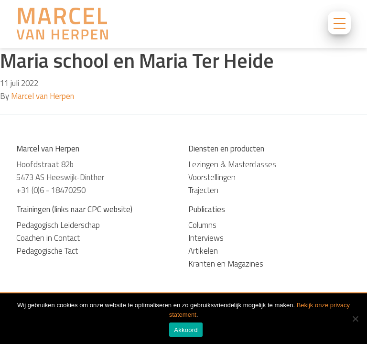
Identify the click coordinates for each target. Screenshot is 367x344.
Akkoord (185, 329)
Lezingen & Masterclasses (232, 164)
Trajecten (203, 190)
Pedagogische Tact (47, 251)
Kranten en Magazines (225, 264)
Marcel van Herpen (42, 96)
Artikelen (203, 251)
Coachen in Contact (48, 238)
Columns (202, 225)
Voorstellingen (212, 177)
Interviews (206, 238)
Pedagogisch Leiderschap (58, 225)
